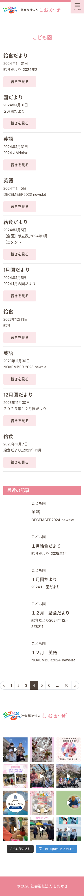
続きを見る (20, 81)
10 (67, 685)
